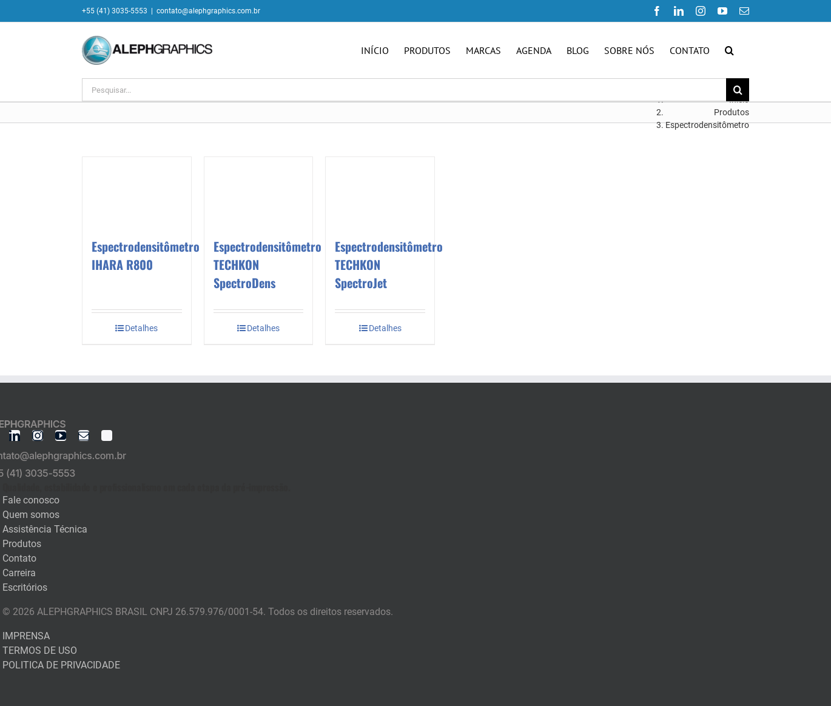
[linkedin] (14, 435)
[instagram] (37, 435)
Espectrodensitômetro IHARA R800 (146, 255)
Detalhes (141, 328)
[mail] (83, 435)
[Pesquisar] (737, 89)
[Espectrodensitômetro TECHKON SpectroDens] (258, 191)
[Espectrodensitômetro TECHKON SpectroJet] (380, 191)
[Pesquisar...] (404, 89)
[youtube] (60, 435)
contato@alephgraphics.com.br (208, 11)
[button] (729, 50)
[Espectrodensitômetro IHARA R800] (136, 191)
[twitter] (106, 435)
